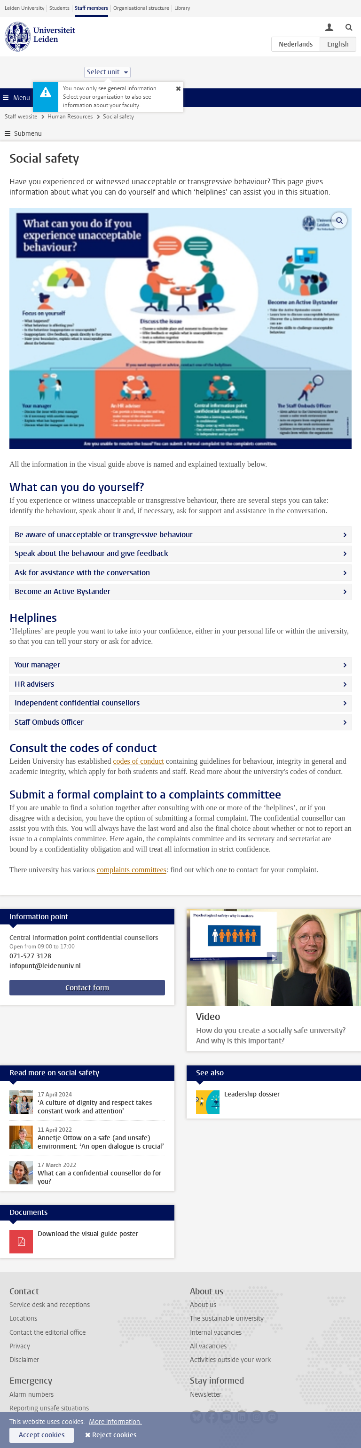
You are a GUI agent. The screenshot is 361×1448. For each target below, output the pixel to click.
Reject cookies (114, 1435)
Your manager (37, 665)
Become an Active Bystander (62, 591)
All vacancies (208, 1346)
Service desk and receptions (49, 1304)
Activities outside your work (230, 1359)
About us (203, 1304)
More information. (115, 1421)
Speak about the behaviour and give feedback (91, 553)
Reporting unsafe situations (49, 1408)
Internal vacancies (216, 1332)
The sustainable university (227, 1318)
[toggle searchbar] (348, 26)
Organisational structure (141, 8)
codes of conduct (138, 761)
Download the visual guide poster (88, 1233)
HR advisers (34, 684)
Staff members (91, 8)
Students (59, 8)
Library (182, 8)
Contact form (87, 988)
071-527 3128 (30, 956)
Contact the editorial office (47, 1332)
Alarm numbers (31, 1394)
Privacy (19, 1346)
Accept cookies (41, 1435)
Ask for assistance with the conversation (82, 573)
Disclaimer (24, 1359)
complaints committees (131, 870)
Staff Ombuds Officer (49, 722)
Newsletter (205, 1394)
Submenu (28, 133)
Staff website (21, 116)
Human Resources (70, 116)
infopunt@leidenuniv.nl (45, 966)
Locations (23, 1318)
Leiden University (24, 8)
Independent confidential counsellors (77, 703)
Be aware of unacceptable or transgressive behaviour (104, 535)
